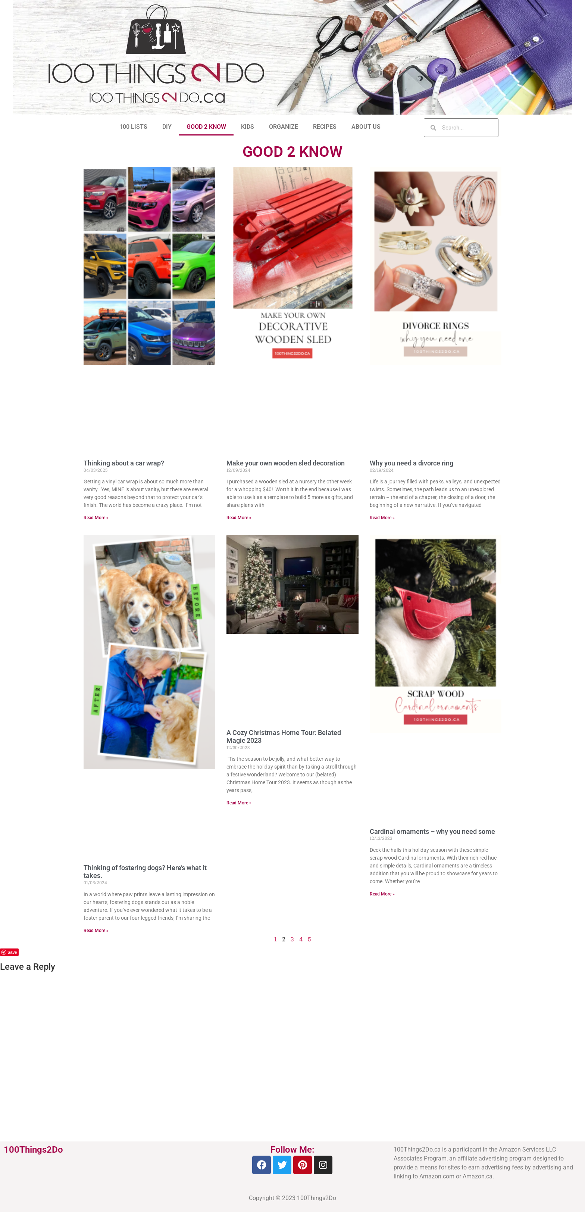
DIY (167, 126)
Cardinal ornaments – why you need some (432, 831)
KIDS (247, 126)
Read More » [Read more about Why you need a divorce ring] (382, 517)
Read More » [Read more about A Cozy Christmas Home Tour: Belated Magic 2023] (238, 803)
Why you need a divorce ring (411, 463)
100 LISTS (133, 126)
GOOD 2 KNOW (206, 126)
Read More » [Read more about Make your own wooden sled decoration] (238, 517)
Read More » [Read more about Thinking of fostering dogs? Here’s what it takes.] (96, 930)
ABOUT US (366, 126)
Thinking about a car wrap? (124, 463)
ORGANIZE (283, 126)
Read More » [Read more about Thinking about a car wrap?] (96, 517)
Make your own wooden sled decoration (285, 463)
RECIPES (325, 126)
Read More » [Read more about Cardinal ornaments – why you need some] (382, 894)
